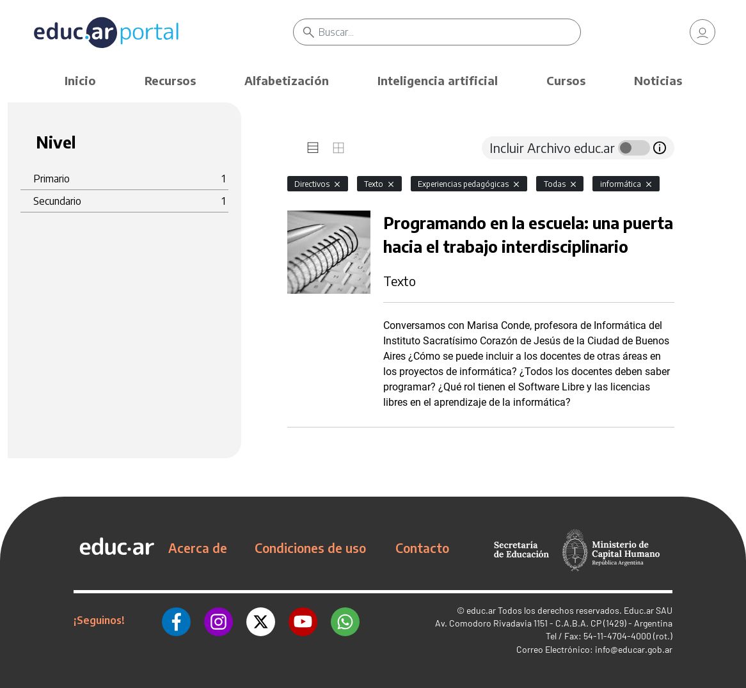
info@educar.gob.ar (633, 649)
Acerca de (197, 548)
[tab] (313, 148)
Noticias (658, 80)
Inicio (80, 80)
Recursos (170, 80)
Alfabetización (286, 80)
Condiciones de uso (310, 548)
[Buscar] (449, 32)
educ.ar (481, 610)
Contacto (422, 548)
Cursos (565, 80)
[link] (702, 32)
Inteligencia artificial (437, 80)
